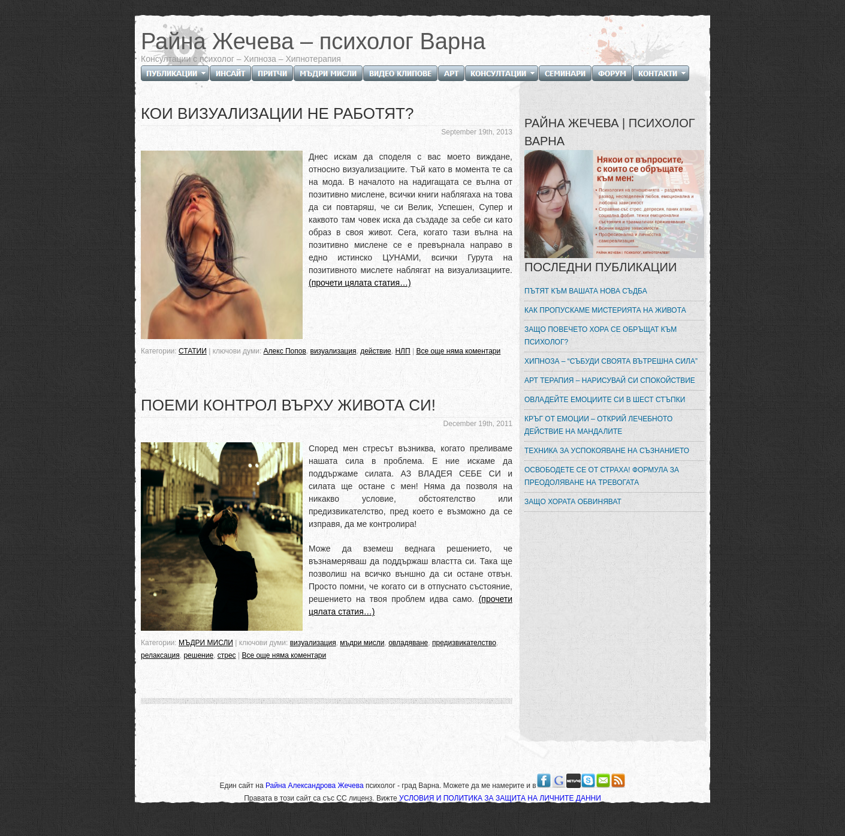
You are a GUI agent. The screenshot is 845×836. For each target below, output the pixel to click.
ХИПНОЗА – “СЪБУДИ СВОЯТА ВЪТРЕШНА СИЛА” (611, 361)
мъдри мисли (362, 643)
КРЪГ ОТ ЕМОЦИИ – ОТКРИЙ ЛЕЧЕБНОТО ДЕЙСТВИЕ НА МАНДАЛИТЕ (598, 425)
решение (198, 655)
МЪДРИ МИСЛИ (206, 643)
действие (375, 351)
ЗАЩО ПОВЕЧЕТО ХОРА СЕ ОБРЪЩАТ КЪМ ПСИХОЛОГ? (600, 335)
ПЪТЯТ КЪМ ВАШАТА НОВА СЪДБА (585, 291)
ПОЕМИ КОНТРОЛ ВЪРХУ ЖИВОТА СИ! (288, 405)
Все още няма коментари (458, 351)
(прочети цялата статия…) (360, 282)
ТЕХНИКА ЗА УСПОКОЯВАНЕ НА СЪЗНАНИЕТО (606, 451)
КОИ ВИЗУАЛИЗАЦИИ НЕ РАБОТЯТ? (277, 113)
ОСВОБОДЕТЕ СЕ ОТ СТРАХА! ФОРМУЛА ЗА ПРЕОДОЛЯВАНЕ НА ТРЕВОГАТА (601, 476)
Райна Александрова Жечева (315, 785)
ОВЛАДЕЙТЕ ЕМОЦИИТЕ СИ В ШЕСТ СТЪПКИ (604, 399)
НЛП (402, 351)
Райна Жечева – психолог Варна (313, 41)
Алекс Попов (285, 351)
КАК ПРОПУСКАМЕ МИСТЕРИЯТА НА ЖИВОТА (605, 310)
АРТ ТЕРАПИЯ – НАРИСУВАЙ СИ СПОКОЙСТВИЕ (609, 380)
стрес (227, 655)
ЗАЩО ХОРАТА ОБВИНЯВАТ (572, 502)
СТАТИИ (193, 351)
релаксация (160, 655)
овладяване (408, 643)
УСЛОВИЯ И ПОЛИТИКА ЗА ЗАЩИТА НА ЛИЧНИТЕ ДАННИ (500, 798)
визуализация (333, 351)
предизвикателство (464, 643)
